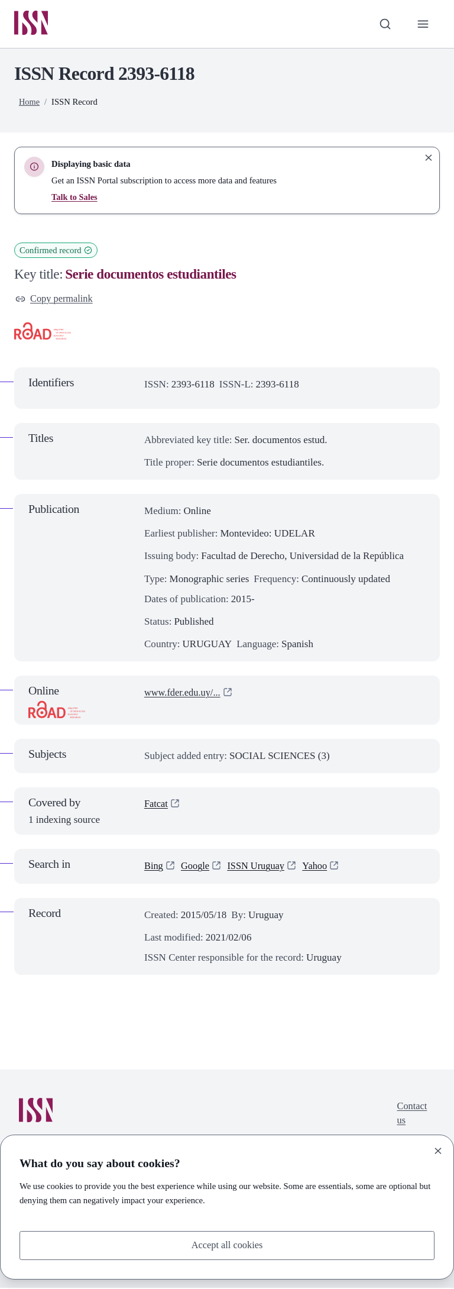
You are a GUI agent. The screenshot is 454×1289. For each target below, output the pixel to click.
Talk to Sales (74, 197)
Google (196, 867)
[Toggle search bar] (384, 24)
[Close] (438, 1150)
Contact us (411, 1116)
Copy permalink (55, 299)
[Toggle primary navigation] (423, 24)
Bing (154, 867)
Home (29, 102)
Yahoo (320, 867)
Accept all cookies (227, 1245)
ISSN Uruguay (259, 867)
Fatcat (156, 806)
